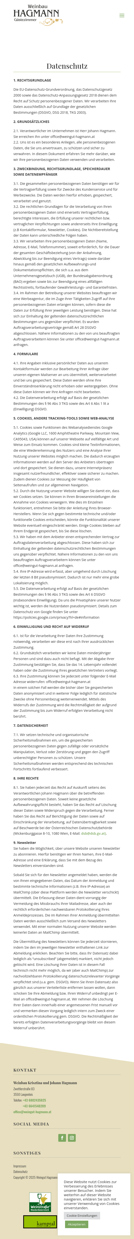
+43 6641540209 (29, 1105)
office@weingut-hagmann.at (32, 1111)
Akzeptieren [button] (76, 1224)
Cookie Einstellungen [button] (82, 1215)
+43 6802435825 (34, 1100)
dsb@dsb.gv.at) (93, 833)
